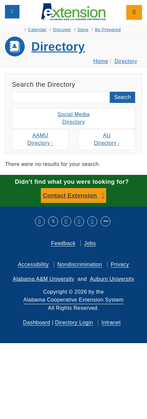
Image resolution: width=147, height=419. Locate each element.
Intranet (111, 322)
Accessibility (33, 264)
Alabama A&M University (43, 279)
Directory (58, 46)
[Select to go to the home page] (73, 11)
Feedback (63, 243)
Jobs (90, 243)
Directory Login (74, 322)
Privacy (120, 264)
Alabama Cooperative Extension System (73, 300)
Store (81, 29)
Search (122, 97)
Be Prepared (106, 29)
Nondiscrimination (79, 264)
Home (100, 61)
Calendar (36, 29)
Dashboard (36, 322)
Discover (60, 29)
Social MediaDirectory (73, 118)
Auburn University (112, 279)
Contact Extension (71, 195)
